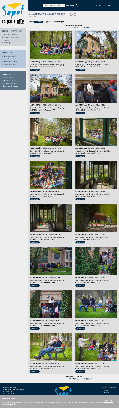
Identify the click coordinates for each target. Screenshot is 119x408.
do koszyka (38, 22)
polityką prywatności (52, 403)
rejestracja (7, 43)
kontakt (107, 5)
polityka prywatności (109, 388)
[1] (75, 27)
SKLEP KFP (6, 74)
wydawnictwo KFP (9, 64)
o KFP (98, 5)
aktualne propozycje (10, 34)
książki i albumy (8, 78)
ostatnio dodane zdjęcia (11, 37)
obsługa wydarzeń (9, 56)
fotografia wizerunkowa (11, 59)
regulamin (105, 390)
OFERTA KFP (7, 53)
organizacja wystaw (10, 62)
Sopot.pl (6, 40)
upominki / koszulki (9, 80)
